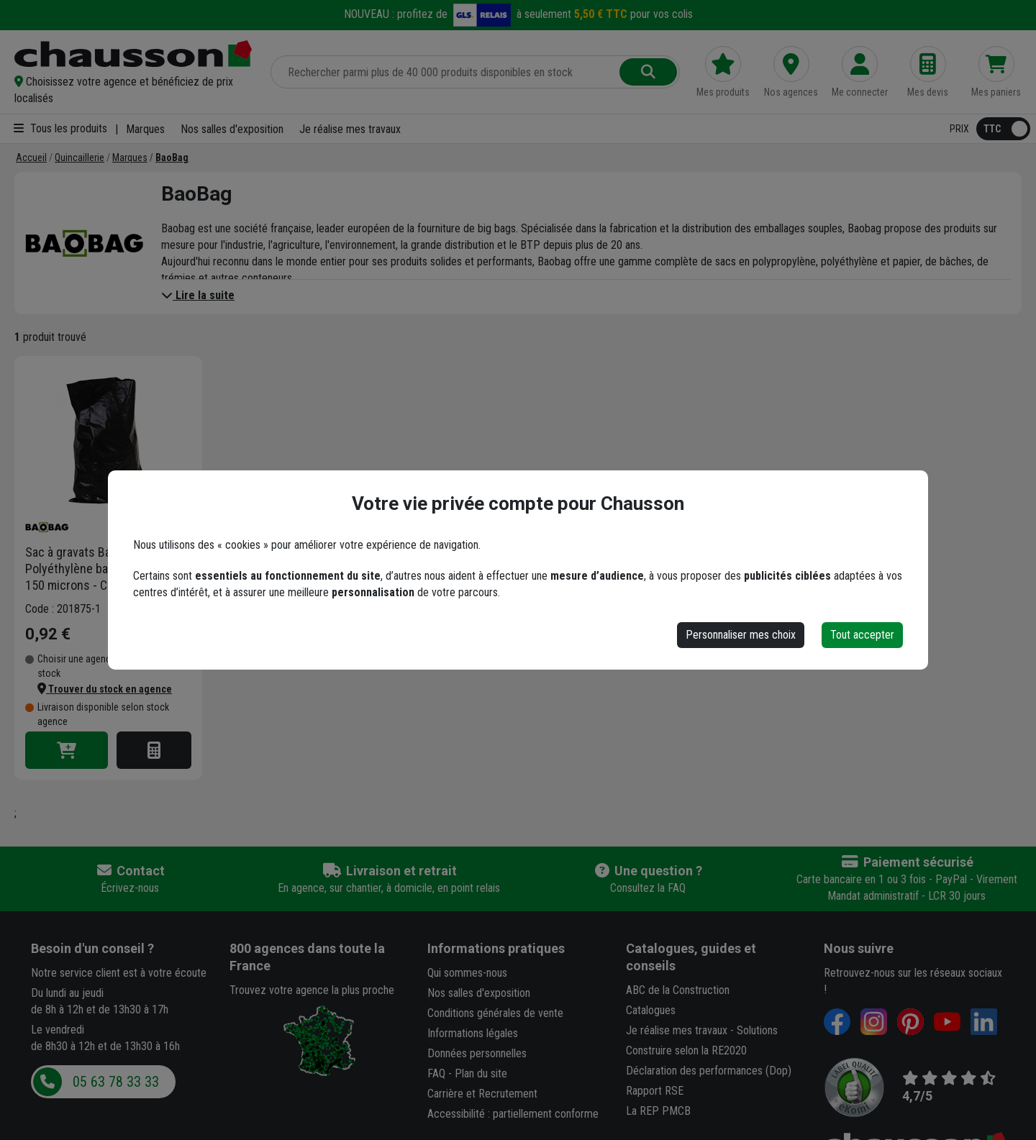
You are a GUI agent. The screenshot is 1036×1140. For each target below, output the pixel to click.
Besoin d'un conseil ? (92, 948)
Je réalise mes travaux (350, 129)
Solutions (757, 1030)
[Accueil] (31, 157)
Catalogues (651, 1010)
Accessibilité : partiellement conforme (513, 1114)
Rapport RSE (654, 1091)
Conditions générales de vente (495, 1013)
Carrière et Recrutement (482, 1093)
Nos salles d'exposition (232, 129)
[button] (133, 89)
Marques (145, 129)
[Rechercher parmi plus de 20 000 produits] (446, 72)
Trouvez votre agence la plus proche (312, 990)
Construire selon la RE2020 (686, 1050)
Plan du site (481, 1073)
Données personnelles (477, 1053)
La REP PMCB (658, 1111)
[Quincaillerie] (79, 157)
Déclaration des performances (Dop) (708, 1070)
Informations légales (472, 1033)
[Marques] (129, 157)
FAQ (436, 1073)
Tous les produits (60, 128)
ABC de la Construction (678, 990)
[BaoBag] (171, 157)
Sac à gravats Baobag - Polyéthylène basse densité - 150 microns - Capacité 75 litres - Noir (101, 568)
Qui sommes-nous (467, 973)
